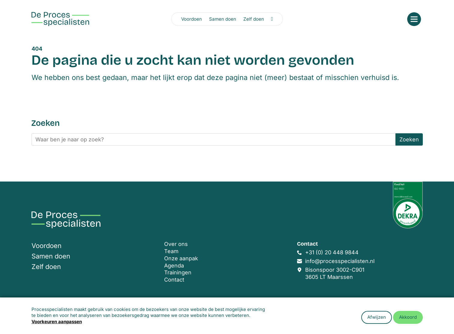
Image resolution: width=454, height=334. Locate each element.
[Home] (60, 19)
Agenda (174, 265)
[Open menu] (414, 19)
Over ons (176, 244)
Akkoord (408, 317)
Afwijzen (376, 317)
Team (171, 251)
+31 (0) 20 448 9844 (332, 252)
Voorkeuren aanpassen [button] (57, 321)
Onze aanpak (181, 258)
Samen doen (222, 19)
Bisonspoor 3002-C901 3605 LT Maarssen (334, 273)
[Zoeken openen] (272, 19)
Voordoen (191, 19)
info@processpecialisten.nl (339, 261)
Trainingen (177, 272)
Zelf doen (253, 19)
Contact (174, 279)
